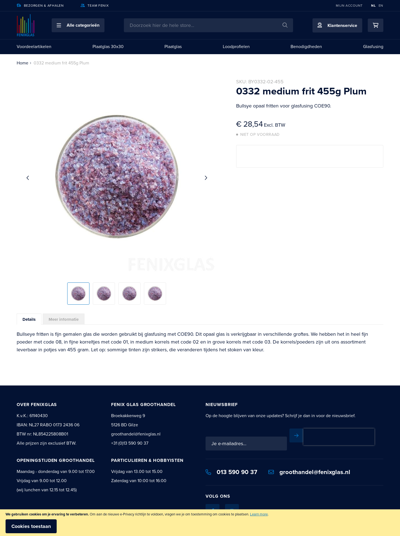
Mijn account (349, 5)
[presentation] (338, 437)
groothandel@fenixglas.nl (309, 472)
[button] (78, 25)
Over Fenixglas (37, 404)
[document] (200, 522)
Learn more (259, 514)
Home (22, 63)
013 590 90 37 (231, 472)
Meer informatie (64, 319)
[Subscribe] (296, 435)
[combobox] (208, 25)
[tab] (29, 319)
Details (29, 319)
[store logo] (26, 25)
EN (381, 5)
